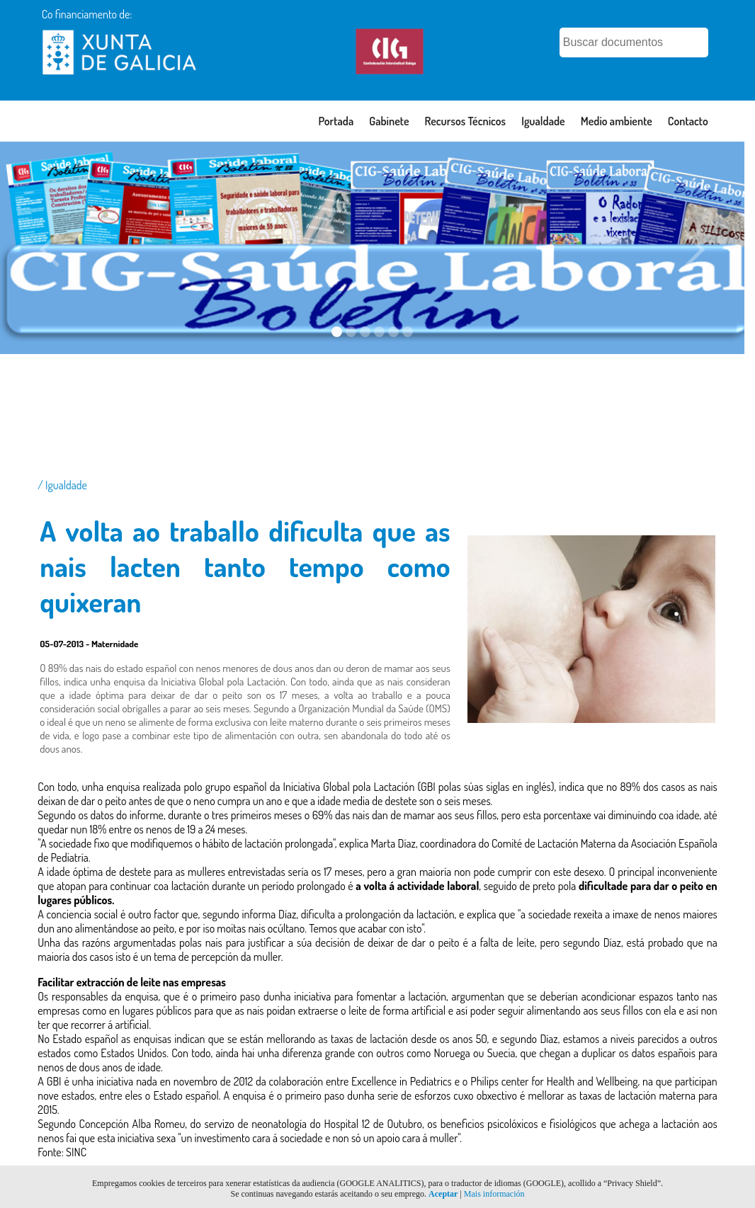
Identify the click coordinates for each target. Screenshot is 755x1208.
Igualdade (543, 121)
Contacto (688, 121)
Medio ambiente (616, 121)
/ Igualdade (62, 485)
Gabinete (389, 121)
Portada (335, 121)
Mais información (494, 1194)
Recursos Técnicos (465, 121)
